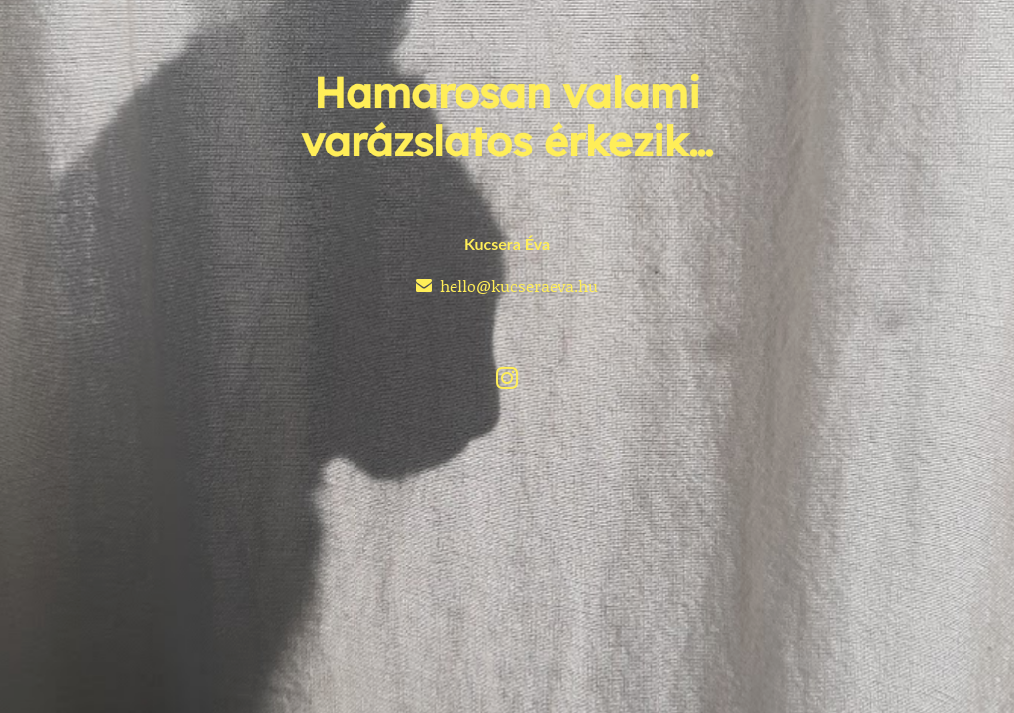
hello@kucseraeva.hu (519, 285)
